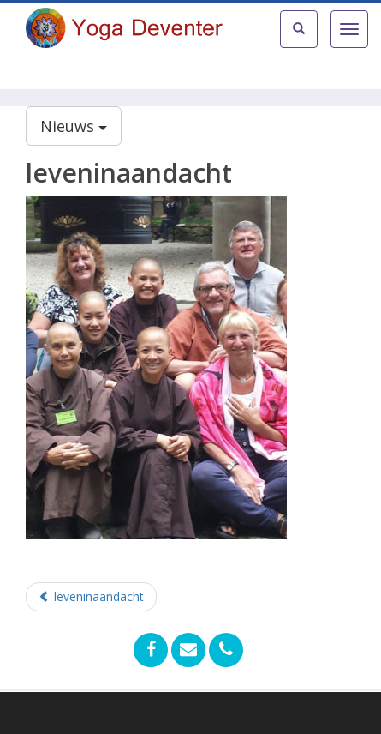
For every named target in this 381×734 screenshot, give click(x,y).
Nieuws (73, 126)
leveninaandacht (91, 596)
